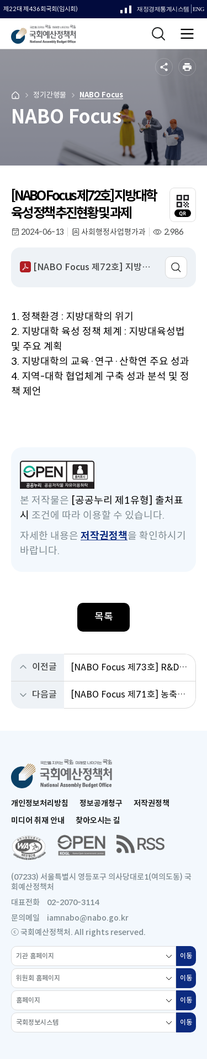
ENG (198, 9)
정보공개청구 (101, 803)
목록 (103, 617)
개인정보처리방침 (39, 803)
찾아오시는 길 (98, 820)
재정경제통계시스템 (154, 12)
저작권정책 (104, 536)
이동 (188, 959)
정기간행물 (49, 95)
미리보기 (176, 267)
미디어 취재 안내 (38, 820)
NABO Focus (101, 95)
